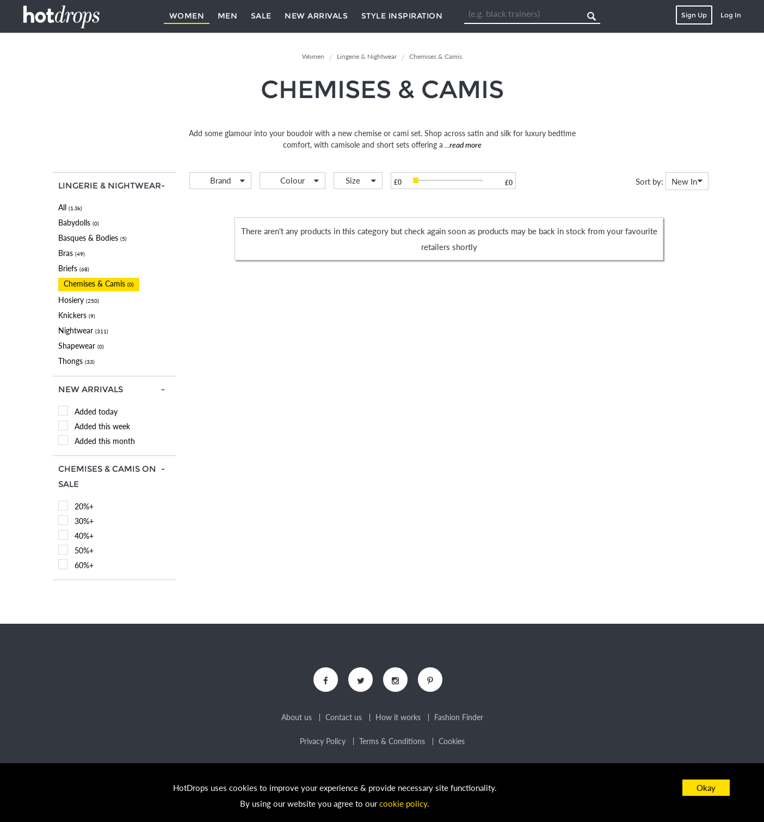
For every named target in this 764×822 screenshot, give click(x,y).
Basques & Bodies (92, 237)
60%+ (84, 565)
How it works (398, 717)
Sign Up (694, 15)
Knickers (76, 315)
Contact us (343, 717)
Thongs (76, 361)
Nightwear (83, 330)
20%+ (84, 506)
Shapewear (81, 345)
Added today (96, 411)
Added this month (105, 441)
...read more (462, 144)
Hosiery (78, 300)
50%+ (84, 550)
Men (228, 16)
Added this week (102, 426)
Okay (706, 788)
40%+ (84, 535)
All (70, 207)
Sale (261, 16)
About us (296, 717)
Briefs (73, 268)
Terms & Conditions (392, 741)
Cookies (452, 741)
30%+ (84, 521)
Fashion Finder (458, 717)
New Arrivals (316, 16)
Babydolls (78, 222)
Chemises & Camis (99, 283)
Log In (730, 15)
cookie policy (403, 803)
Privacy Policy (323, 741)
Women (187, 16)
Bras (71, 253)
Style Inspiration (402, 16)
